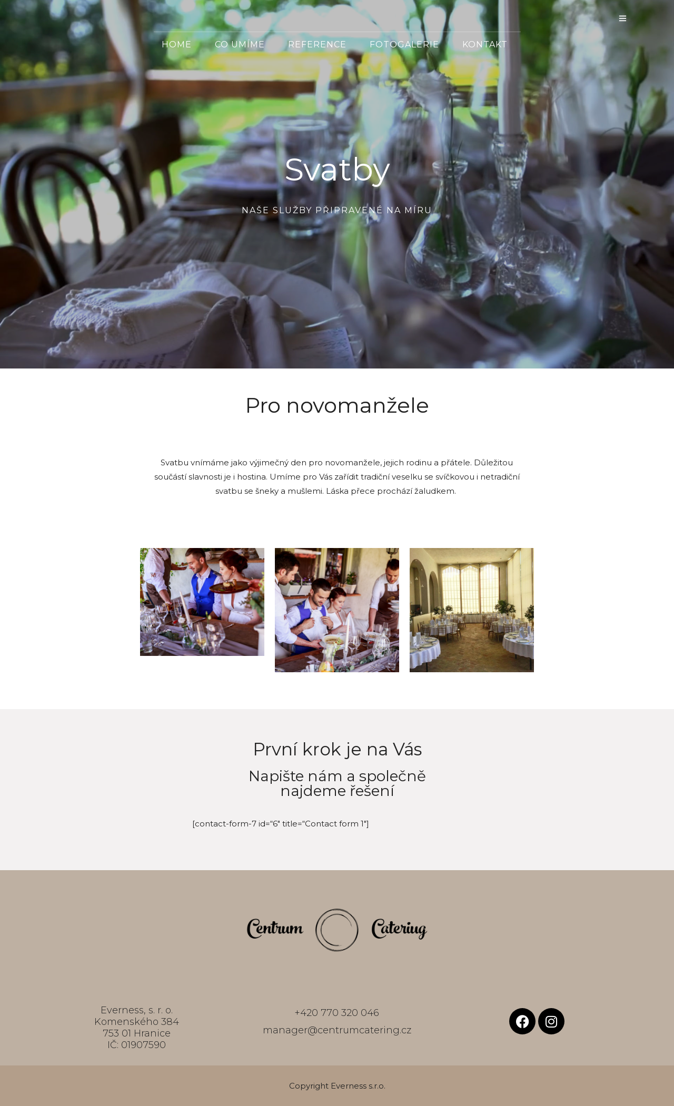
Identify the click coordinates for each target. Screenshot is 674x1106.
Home (177, 44)
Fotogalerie (404, 44)
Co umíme (240, 44)
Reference (317, 44)
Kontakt (485, 44)
